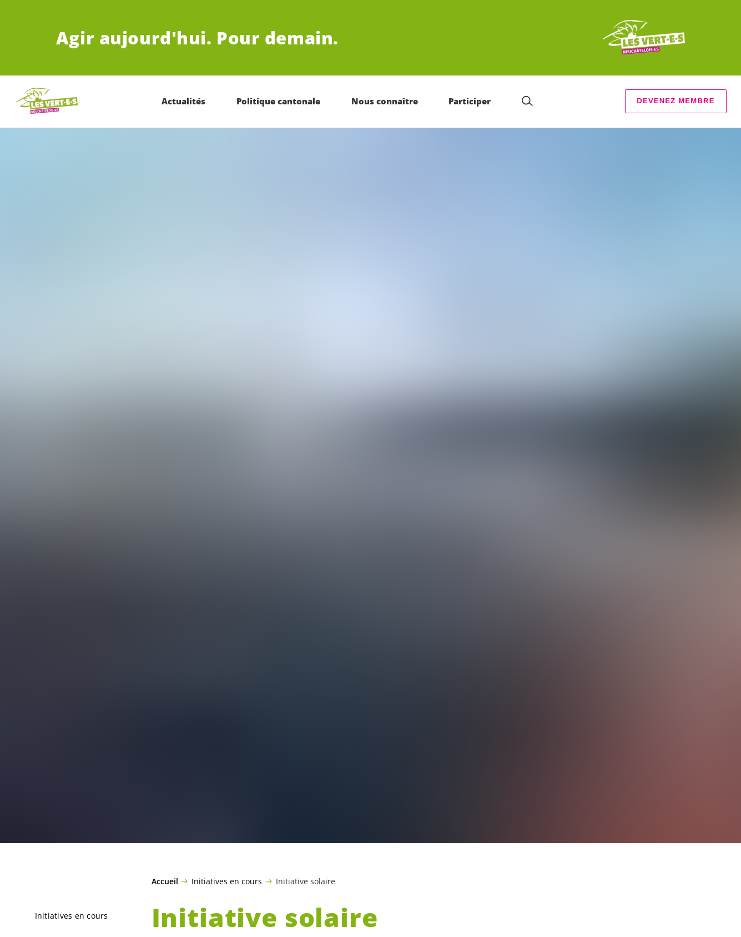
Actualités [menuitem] (184, 101)
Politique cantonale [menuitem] (278, 101)
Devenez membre (675, 101)
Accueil (165, 881)
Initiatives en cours (226, 880)
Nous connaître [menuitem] (384, 101)
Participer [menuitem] (470, 101)
